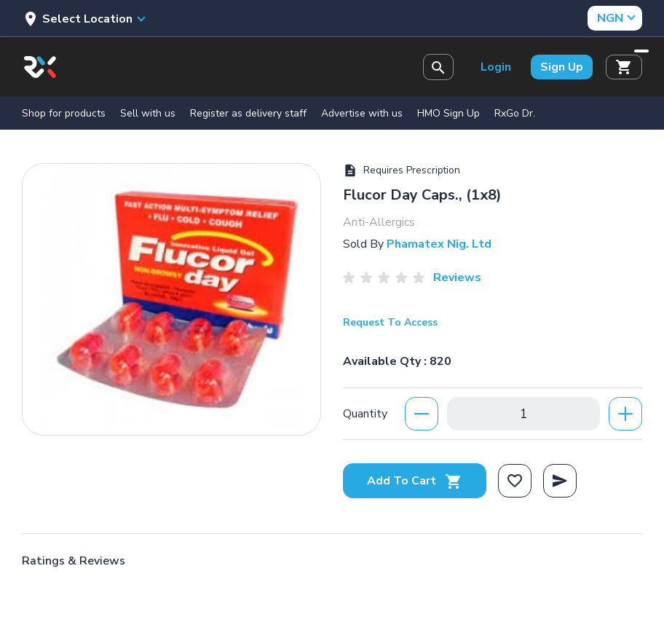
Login (496, 67)
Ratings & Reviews (73, 561)
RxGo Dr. (514, 113)
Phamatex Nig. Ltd (439, 244)
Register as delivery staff (248, 113)
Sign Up (561, 67)
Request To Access (390, 322)
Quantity (365, 414)
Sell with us (147, 113)
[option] (171, 296)
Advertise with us (362, 113)
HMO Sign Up (448, 113)
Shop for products (64, 113)
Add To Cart (414, 481)
